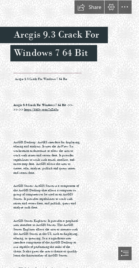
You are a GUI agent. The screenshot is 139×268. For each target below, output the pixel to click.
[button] (89, 7)
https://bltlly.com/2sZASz (41, 109)
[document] (69, 134)
